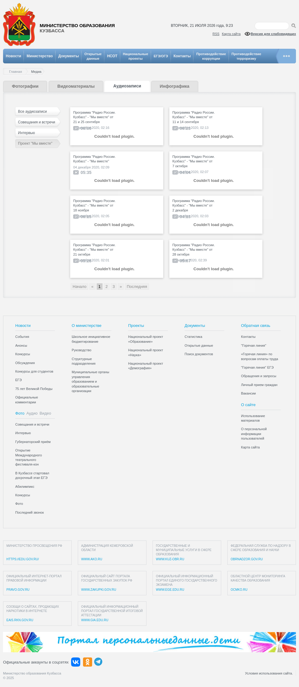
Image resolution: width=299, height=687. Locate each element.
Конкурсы (22, 354)
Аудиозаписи (127, 85)
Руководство (81, 350)
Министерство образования (77, 28)
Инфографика (174, 86)
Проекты (136, 325)
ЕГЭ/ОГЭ (161, 56)
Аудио (32, 413)
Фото (19, 413)
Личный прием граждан (259, 385)
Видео (45, 413)
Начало (79, 286)
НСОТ (112, 56)
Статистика (193, 336)
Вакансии (248, 393)
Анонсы (21, 345)
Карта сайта (231, 34)
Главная (17, 72)
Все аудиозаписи (32, 111)
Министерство (40, 56)
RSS (216, 34)
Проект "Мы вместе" (35, 143)
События (22, 336)
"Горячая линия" (253, 345)
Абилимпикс (24, 486)
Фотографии (25, 86)
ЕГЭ (18, 380)
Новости (13, 56)
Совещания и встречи (36, 122)
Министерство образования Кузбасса (32, 673)
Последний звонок (29, 512)
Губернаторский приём (33, 442)
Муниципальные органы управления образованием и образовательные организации (90, 381)
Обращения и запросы (258, 376)
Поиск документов (199, 354)
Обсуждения (25, 363)
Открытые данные (199, 345)
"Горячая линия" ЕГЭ (257, 367)
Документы (68, 56)
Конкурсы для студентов (34, 371)
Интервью (26, 133)
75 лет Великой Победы (33, 389)
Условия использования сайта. (269, 673)
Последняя (137, 286)
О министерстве (87, 325)
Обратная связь (255, 325)
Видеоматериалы (76, 86)
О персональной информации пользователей (254, 433)
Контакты (182, 56)
